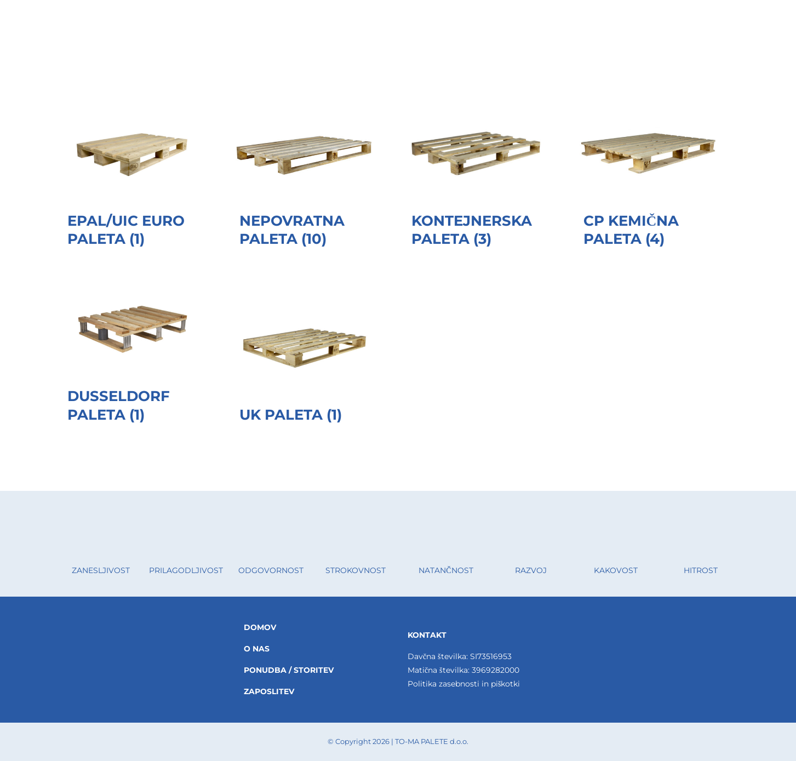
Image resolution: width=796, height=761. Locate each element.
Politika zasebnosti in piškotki (464, 684)
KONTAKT (427, 635)
